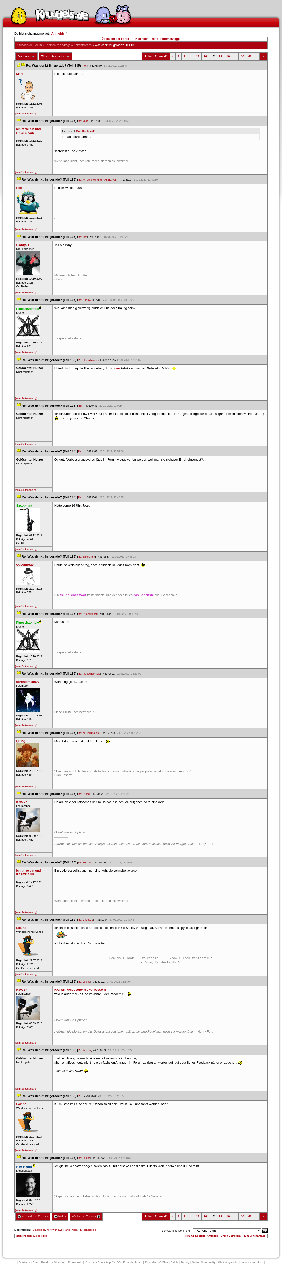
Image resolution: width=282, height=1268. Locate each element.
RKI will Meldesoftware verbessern (80, 989)
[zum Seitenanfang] (26, 113)
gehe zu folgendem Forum (177, 1230)
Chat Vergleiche (228, 1262)
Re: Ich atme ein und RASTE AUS (97, 179)
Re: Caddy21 (85, 299)
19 (228, 56)
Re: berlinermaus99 (89, 732)
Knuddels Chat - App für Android (61, 1262)
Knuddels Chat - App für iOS (103, 1262)
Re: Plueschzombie (89, 360)
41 (249, 56)
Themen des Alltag (57, 45)
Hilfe (155, 39)
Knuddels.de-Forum (29, 45)
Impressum (248, 1262)
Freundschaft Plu (156, 1262)
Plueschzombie (87, 1229)
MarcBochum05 (85, 131)
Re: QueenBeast (87, 613)
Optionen (26, 56)
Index (60, 1216)
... (190, 56)
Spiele (174, 1262)
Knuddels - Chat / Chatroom (224, 1235)
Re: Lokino (84, 981)
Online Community (204, 1262)
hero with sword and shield (62, 1229)
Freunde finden (132, 1262)
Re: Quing (84, 793)
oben (116, 368)
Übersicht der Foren (115, 39)
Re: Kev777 (84, 862)
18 (220, 56)
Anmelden (59, 33)
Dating (185, 1262)
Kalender (141, 39)
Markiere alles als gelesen (31, 1235)
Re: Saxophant (86, 556)
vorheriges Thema (33, 1216)
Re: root (82, 236)
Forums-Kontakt (195, 1235)
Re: (85, 65)
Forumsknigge (170, 39)
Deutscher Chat (28, 1262)
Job (260, 1262)
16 (205, 56)
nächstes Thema (86, 1216)
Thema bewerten (55, 56)
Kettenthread (83, 45)
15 (197, 56)
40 (242, 56)
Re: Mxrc (83, 121)
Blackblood (39, 1229)
